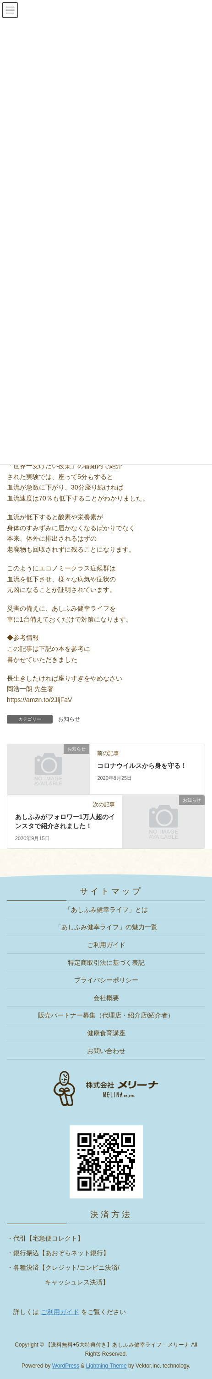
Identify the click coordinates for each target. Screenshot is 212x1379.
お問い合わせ (106, 1050)
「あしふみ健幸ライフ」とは (106, 909)
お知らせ (69, 719)
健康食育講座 (106, 1033)
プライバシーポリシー (106, 980)
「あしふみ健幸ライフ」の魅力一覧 (106, 927)
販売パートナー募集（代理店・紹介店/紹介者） (106, 1015)
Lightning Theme (106, 1366)
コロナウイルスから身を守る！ (142, 765)
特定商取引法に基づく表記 (106, 962)
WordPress (65, 1366)
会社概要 (106, 997)
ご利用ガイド (106, 944)
